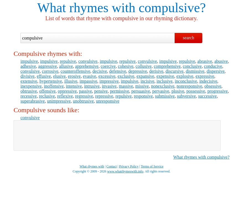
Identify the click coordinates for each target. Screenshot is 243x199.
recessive (28, 96)
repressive (104, 96)
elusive (59, 76)
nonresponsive (189, 86)
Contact (112, 166)
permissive (119, 91)
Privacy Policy (128, 166)
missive (142, 86)
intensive (74, 86)
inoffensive (54, 86)
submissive (165, 96)
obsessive (213, 86)
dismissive (195, 71)
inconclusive (186, 81)
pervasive (160, 91)
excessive (106, 76)
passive (85, 91)
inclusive (164, 81)
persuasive (140, 91)
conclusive (192, 66)
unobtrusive (83, 101)
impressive (108, 81)
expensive (165, 76)
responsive (143, 96)
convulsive (87, 61)
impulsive (29, 61)
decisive (99, 71)
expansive (145, 76)
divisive (27, 76)
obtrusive (28, 91)
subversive (186, 96)
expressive (204, 76)
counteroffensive (75, 71)
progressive (217, 91)
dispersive (215, 71)
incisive (147, 81)
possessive (196, 91)
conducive (213, 66)
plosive (177, 91)
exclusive (126, 76)
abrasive (204, 61)
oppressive (67, 91)
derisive (156, 71)
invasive (109, 86)
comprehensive (167, 66)
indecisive (208, 81)
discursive (174, 71)
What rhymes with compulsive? (201, 157)
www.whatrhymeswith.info (125, 171)
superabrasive (32, 101)
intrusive (92, 86)
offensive (47, 91)
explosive (184, 76)
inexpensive (31, 86)
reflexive (65, 96)
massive (126, 86)
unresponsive (107, 101)
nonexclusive (162, 86)
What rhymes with (86, 7)
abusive (221, 61)
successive (207, 96)
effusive (44, 76)
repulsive (68, 61)
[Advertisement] (117, 135)
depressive (137, 71)
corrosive (50, 71)
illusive (70, 81)
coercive (108, 66)
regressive (84, 96)
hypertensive (50, 81)
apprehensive (86, 66)
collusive (144, 66)
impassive (88, 81)
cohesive (125, 66)
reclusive (47, 96)
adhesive (28, 66)
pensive (101, 91)
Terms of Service (152, 166)
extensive (28, 81)
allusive (66, 66)
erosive (74, 76)
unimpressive (59, 101)
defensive (117, 71)
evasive (89, 76)
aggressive (47, 66)
